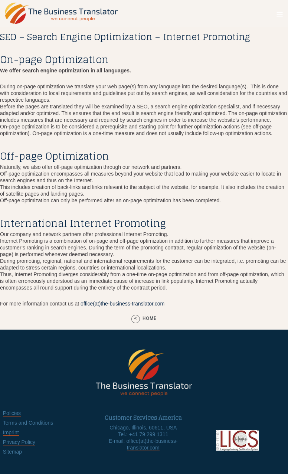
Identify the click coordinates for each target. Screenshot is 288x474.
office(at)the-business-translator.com (122, 304)
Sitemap (12, 452)
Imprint (11, 432)
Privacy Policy (19, 442)
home (150, 318)
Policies (12, 413)
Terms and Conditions (28, 423)
